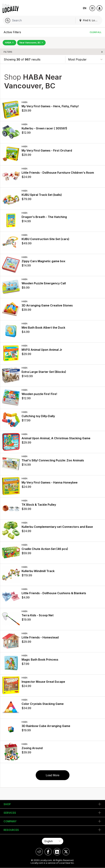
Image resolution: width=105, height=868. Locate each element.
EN (84, 8)
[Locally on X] (66, 851)
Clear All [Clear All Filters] (95, 32)
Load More (53, 775)
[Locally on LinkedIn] (57, 851)
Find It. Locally (89, 20)
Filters (8, 52)
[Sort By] (85, 59)
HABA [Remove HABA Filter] (9, 42)
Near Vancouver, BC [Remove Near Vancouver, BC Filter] (31, 42)
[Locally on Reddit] (39, 851)
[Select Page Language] (52, 841)
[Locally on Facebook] (48, 851)
